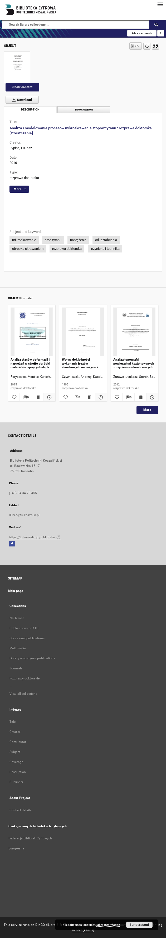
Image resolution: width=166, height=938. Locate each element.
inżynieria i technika (105, 249)
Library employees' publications (32, 658)
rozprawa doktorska (24, 178)
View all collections (23, 694)
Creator (14, 732)
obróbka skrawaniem (27, 249)
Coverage (16, 762)
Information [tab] (84, 109)
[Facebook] (12, 544)
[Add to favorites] (146, 46)
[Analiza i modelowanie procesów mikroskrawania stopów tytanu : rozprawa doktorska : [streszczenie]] (17, 67)
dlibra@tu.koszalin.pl (24, 515)
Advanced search (141, 33)
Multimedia (17, 648)
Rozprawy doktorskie (24, 678)
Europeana (16, 848)
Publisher (16, 782)
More (147, 410)
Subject (14, 752)
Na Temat (16, 618)
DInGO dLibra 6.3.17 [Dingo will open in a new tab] (50, 925)
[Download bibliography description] (25, 397)
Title (12, 722)
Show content (22, 87)
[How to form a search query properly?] (160, 33)
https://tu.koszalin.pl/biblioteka (35, 537)
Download (21, 100)
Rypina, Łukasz (20, 148)
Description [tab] (30, 109)
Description (17, 772)
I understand (139, 925)
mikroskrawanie (24, 240)
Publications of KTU (23, 628)
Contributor (17, 742)
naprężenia (78, 240)
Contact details (20, 810)
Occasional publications (27, 638)
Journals (15, 668)
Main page (15, 591)
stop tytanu (53, 240)
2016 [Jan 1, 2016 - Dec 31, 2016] (13, 163)
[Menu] (160, 4)
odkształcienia (106, 240)
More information (108, 924)
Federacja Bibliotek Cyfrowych (30, 838)
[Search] (156, 24)
